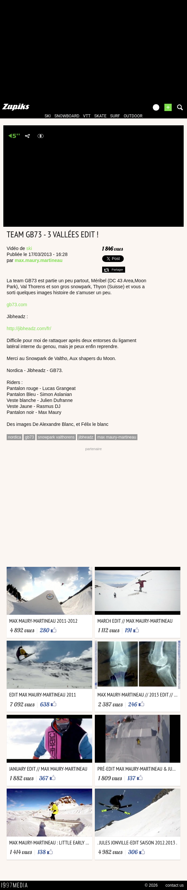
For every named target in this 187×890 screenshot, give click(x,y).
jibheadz (86, 437)
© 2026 (151, 885)
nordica (14, 437)
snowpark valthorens (56, 437)
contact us (174, 885)
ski (48, 116)
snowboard (66, 116)
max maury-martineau (116, 437)
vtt (87, 116)
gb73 (29, 437)
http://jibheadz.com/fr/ (29, 328)
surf (115, 116)
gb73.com (17, 304)
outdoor (133, 116)
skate (100, 116)
